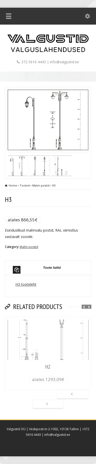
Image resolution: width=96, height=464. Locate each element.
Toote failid (37, 270)
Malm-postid (29, 247)
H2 (48, 366)
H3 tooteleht (25, 284)
